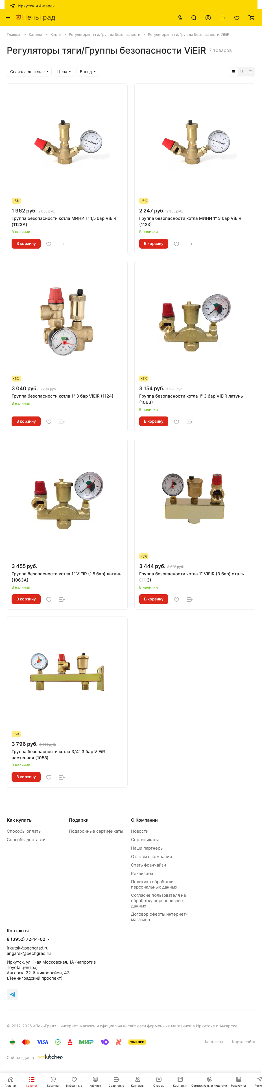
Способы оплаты (24, 831)
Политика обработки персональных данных (154, 884)
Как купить (19, 820)
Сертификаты (145, 839)
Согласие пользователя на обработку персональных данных (158, 900)
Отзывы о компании (151, 856)
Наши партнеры (147, 848)
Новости (140, 831)
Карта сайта (243, 1041)
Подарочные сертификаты (96, 831)
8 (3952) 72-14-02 (26, 939)
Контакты (214, 1041)
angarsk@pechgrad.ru (29, 953)
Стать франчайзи (148, 865)
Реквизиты (142, 873)
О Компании (144, 820)
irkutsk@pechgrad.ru (28, 948)
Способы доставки (26, 839)
